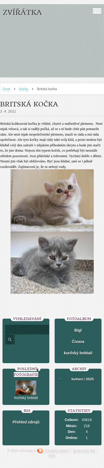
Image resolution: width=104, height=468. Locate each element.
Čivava (78, 341)
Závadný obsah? (57, 451)
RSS (52, 456)
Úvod (6, 89)
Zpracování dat (84, 451)
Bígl (78, 330)
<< (60, 379)
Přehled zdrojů (25, 422)
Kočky (23, 89)
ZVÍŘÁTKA (22, 12)
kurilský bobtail (78, 353)
